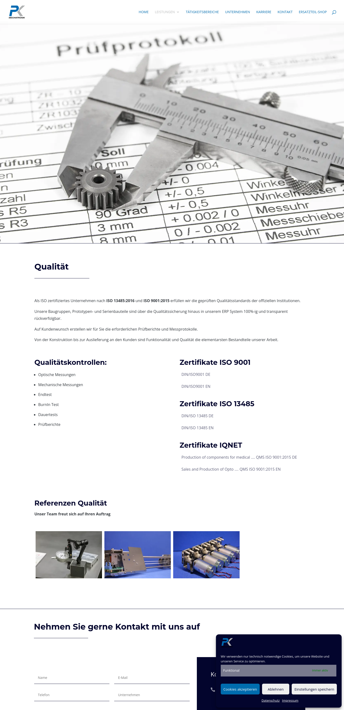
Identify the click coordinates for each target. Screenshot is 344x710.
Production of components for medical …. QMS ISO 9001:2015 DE (239, 457)
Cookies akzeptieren (240, 689)
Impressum (290, 700)
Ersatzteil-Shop (313, 12)
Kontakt (285, 12)
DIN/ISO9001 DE (195, 374)
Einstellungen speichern (314, 689)
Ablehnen (276, 689)
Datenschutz (271, 700)
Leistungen (165, 12)
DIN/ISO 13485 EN (197, 427)
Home (144, 12)
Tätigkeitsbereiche (202, 12)
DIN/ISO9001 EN (195, 386)
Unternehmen (237, 12)
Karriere (263, 12)
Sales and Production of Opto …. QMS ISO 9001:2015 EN (230, 469)
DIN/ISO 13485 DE (197, 415)
